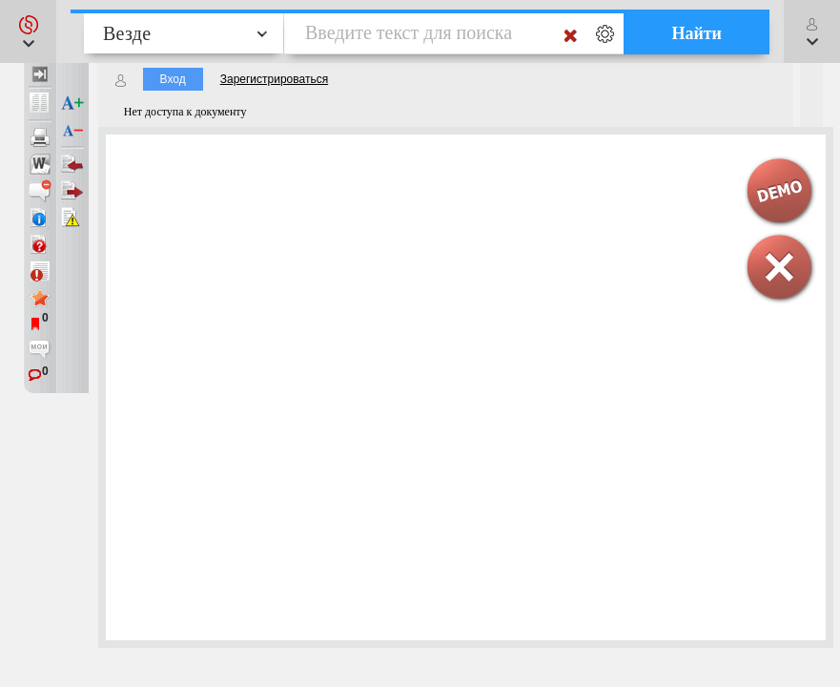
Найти (696, 33)
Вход (173, 79)
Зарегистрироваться (274, 79)
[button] (28, 31)
